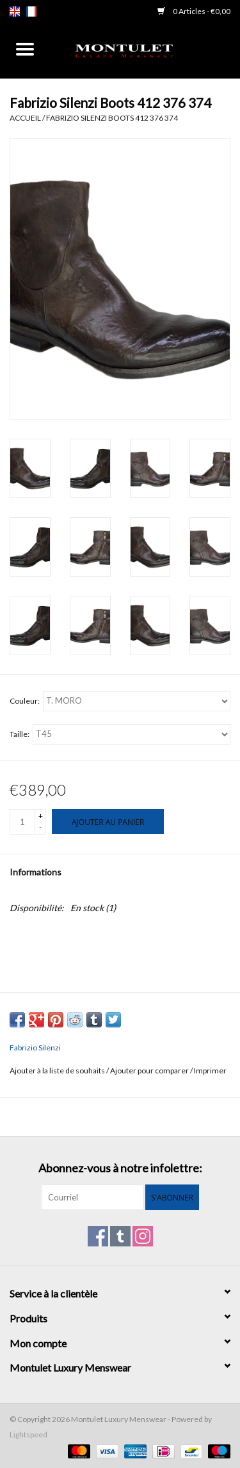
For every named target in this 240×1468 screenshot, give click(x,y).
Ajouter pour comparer (150, 1070)
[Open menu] (25, 48)
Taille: (19, 734)
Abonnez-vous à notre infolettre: (120, 1168)
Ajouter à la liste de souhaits (58, 1070)
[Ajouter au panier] (108, 821)
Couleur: (25, 701)
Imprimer (210, 1070)
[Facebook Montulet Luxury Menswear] (98, 1236)
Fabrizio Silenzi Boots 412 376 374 (112, 118)
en (15, 11)
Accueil (25, 118)
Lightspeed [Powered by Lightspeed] (28, 1434)
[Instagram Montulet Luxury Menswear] (142, 1236)
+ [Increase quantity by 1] (40, 816)
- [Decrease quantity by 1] (40, 827)
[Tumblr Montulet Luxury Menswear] (120, 1236)
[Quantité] (22, 822)
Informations (35, 871)
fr (31, 11)
